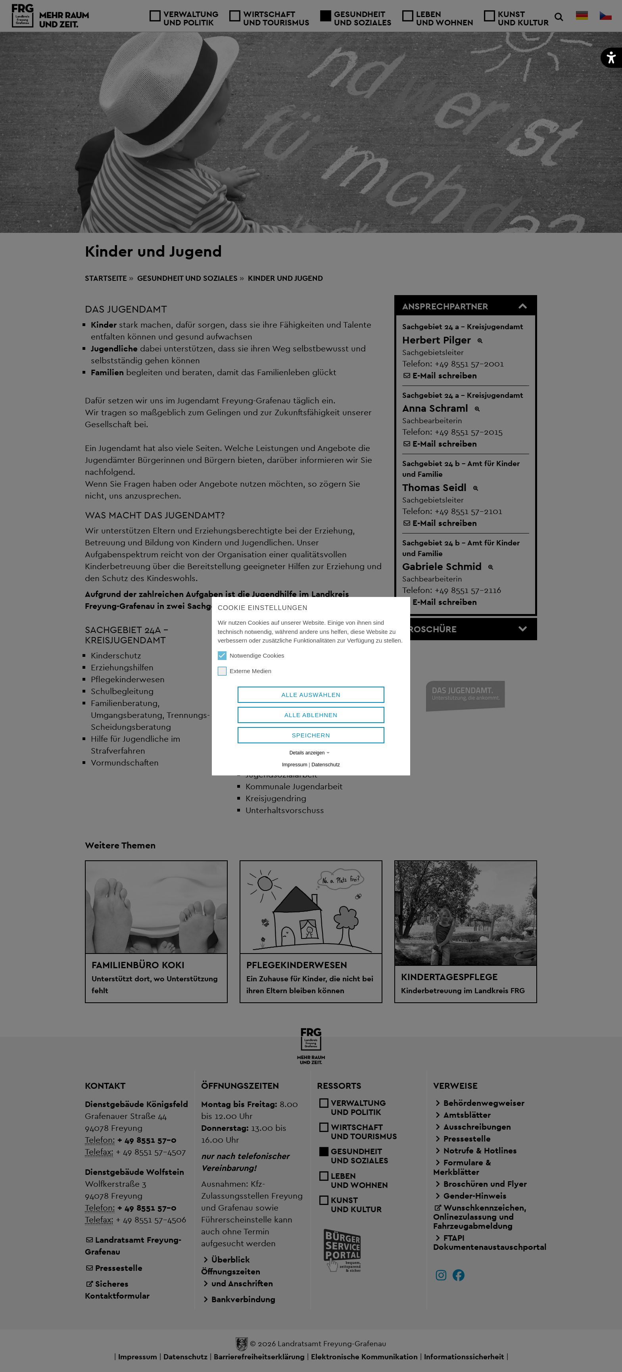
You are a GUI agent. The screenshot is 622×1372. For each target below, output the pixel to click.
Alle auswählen (310, 694)
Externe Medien (244, 671)
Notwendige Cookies (251, 655)
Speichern (311, 735)
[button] (611, 58)
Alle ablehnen (311, 715)
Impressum (294, 765)
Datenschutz (325, 765)
